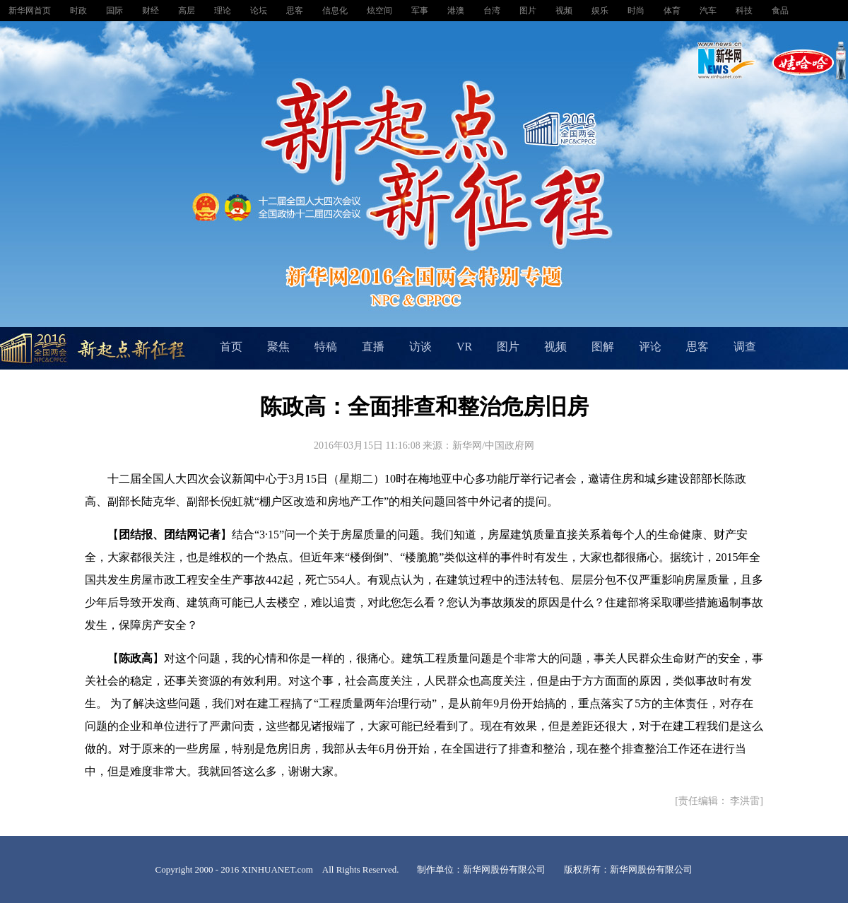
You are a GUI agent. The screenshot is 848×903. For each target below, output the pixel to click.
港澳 (456, 11)
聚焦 (278, 347)
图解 (602, 347)
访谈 (420, 347)
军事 (420, 11)
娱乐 (601, 11)
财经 (151, 11)
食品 (780, 11)
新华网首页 (30, 11)
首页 (231, 347)
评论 (650, 347)
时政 (79, 11)
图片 (528, 11)
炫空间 (380, 11)
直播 (373, 347)
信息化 (336, 11)
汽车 (709, 11)
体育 (673, 11)
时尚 (637, 11)
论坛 (259, 11)
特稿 (325, 347)
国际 (115, 11)
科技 (745, 11)
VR (464, 347)
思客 (295, 11)
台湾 (492, 11)
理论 (223, 11)
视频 (565, 11)
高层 (187, 11)
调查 (745, 347)
